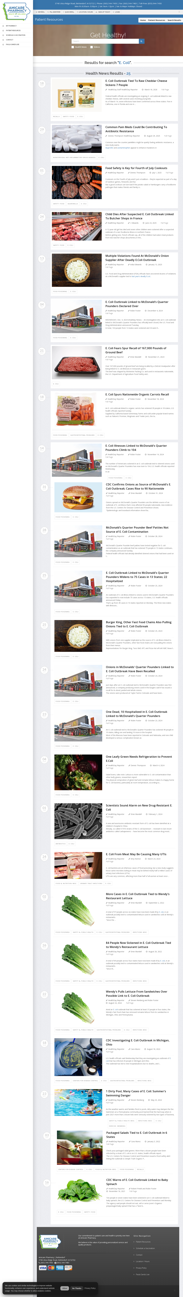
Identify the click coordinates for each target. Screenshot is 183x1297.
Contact (138, 1255)
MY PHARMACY (9, 26)
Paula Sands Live (142, 1274)
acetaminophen (123, 148)
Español (40, 12)
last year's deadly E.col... (141, 276)
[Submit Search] (142, 41)
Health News (79, 47)
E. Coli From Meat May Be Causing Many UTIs (136, 854)
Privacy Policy (140, 1268)
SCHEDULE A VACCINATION (13, 35)
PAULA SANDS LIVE (10, 44)
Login (116, 12)
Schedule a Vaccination (145, 1248)
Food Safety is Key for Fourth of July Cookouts (136, 168)
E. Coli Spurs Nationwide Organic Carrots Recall (137, 394)
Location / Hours (85, 12)
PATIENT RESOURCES (11, 30)
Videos (95, 47)
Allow (64, 1288)
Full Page (165, 89)
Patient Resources (156, 20)
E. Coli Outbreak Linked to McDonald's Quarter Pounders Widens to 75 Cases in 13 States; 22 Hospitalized (137, 577)
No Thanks (76, 1288)
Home (143, 20)
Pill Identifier (53, 12)
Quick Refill (68, 12)
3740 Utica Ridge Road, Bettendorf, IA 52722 (75, 3)
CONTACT (7, 40)
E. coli (161, 912)
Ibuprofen (109, 148)
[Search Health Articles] (105, 41)
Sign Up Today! (103, 12)
